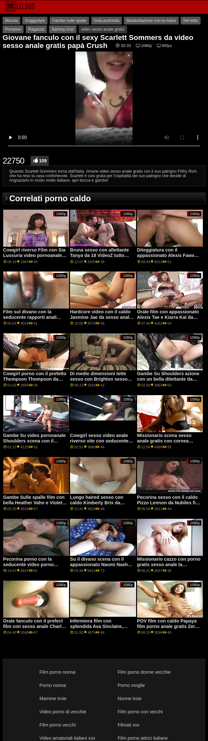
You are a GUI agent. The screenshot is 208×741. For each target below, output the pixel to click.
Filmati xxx (129, 724)
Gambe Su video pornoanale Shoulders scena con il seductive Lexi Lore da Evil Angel (34, 443)
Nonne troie (130, 698)
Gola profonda (106, 20)
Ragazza (36, 29)
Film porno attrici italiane (143, 738)
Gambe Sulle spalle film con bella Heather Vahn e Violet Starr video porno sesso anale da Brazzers (34, 505)
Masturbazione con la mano (151, 20)
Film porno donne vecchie (144, 672)
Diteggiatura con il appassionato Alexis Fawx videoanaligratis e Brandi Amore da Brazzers (165, 258)
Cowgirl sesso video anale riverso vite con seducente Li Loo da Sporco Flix (102, 441)
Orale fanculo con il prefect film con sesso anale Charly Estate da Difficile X (33, 626)
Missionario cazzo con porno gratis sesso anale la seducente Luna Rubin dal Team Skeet (169, 567)
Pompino (13, 29)
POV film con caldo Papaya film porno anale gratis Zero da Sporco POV (167, 626)
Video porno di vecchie (62, 711)
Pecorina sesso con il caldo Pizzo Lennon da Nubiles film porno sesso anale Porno (169, 502)
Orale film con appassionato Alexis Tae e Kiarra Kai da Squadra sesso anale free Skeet (168, 319)
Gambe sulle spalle (69, 20)
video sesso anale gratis (102, 29)
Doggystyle (35, 20)
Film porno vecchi (57, 724)
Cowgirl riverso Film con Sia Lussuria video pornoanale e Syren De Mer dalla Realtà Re (35, 255)
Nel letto (190, 20)
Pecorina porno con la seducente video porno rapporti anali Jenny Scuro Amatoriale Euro (32, 567)
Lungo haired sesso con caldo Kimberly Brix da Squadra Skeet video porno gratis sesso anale (100, 505)
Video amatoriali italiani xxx (67, 738)
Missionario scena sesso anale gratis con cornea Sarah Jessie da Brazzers (165, 441)
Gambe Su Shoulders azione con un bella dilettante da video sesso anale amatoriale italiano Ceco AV (169, 381)
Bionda (11, 20)
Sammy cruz (63, 29)
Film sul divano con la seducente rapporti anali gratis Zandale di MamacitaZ (34, 317)
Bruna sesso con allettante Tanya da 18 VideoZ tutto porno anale (99, 255)
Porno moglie (131, 685)
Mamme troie (52, 698)
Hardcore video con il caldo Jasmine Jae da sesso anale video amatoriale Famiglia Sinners (101, 319)
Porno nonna (52, 685)
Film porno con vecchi (140, 711)
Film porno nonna (57, 672)
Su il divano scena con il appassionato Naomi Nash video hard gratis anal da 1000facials (99, 567)
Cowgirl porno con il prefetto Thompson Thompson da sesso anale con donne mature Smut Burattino (34, 381)
